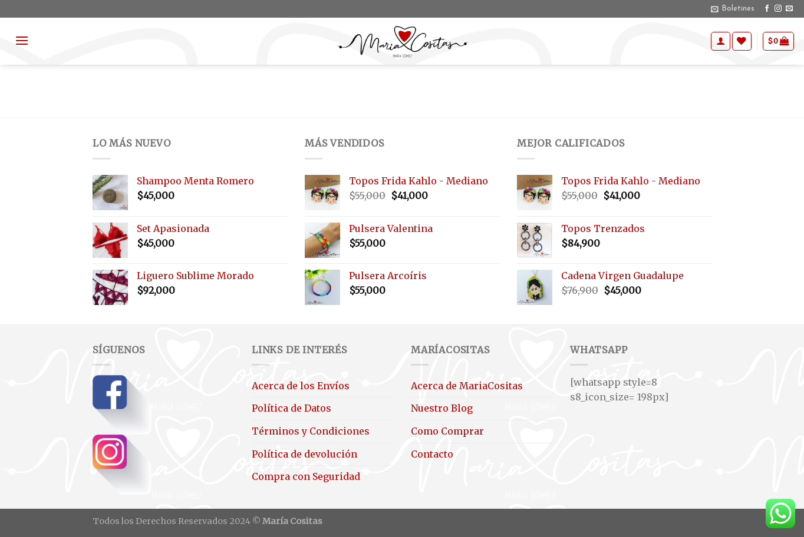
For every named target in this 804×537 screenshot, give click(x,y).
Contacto (432, 454)
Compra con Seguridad (306, 476)
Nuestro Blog (442, 408)
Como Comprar (447, 431)
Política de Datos (291, 408)
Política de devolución (304, 454)
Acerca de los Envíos (301, 386)
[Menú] (22, 40)
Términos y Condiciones (311, 431)
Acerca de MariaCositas (467, 386)
